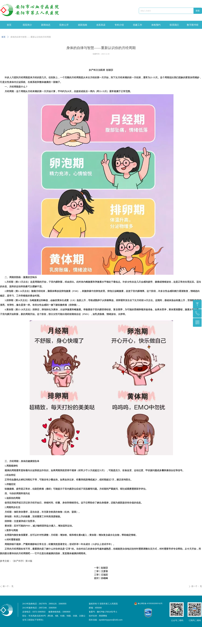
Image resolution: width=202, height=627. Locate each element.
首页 (3, 37)
